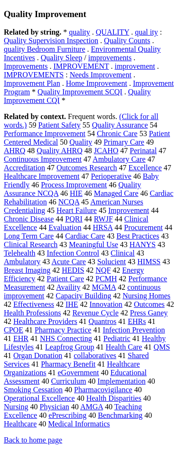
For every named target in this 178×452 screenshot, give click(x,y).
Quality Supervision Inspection (51, 41)
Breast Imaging (27, 270)
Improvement (128, 210)
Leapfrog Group (69, 347)
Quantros (103, 321)
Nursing (16, 407)
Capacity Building (83, 296)
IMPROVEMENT (81, 66)
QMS (161, 347)
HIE (76, 193)
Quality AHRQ (59, 151)
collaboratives (95, 355)
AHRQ (14, 151)
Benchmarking (120, 415)
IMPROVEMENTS (34, 75)
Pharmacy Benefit (68, 364)
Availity (68, 287)
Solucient (111, 262)
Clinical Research (30, 244)
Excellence (145, 168)
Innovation (106, 304)
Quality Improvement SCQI (79, 92)
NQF (103, 270)
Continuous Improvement (43, 159)
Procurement (143, 227)
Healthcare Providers (45, 321)
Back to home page (33, 440)
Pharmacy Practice (63, 330)
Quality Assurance (120, 125)
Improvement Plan (32, 83)
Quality (80, 142)
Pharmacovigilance (103, 390)
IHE (72, 304)
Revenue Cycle (95, 313)
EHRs (137, 321)
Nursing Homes (146, 296)
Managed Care (116, 193)
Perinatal (143, 151)
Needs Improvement (100, 75)
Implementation (121, 381)
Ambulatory (22, 262)
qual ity (146, 32)
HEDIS (73, 270)
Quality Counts (127, 41)
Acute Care (68, 262)
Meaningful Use (93, 244)
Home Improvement (96, 83)
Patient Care (65, 279)
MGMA (104, 287)
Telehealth (19, 253)
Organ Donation (37, 355)
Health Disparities (113, 398)
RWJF (103, 219)
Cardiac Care (85, 236)
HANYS (143, 244)
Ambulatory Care (119, 159)
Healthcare (20, 424)
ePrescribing (67, 415)
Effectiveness (33, 304)
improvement (134, 66)
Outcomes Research (86, 168)
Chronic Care (117, 133)
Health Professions (32, 313)
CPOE (13, 330)
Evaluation (64, 227)
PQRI (73, 219)
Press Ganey (149, 313)
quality (79, 32)
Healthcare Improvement (41, 176)
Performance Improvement (44, 133)
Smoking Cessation (33, 390)
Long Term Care (29, 236)
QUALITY (113, 32)
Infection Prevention (134, 330)
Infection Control (73, 253)
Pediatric (117, 338)
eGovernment (78, 373)
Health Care (124, 347)
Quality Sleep (62, 58)
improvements (110, 58)
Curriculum (68, 381)
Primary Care (123, 142)
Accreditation (24, 168)
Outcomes (149, 304)
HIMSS (148, 262)
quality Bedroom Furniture (44, 49)
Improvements (25, 66)
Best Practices (137, 236)
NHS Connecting (66, 338)
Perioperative (111, 176)
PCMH (106, 279)
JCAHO (106, 151)
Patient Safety (59, 125)
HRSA (102, 227)
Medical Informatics (79, 424)
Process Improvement (74, 185)
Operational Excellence (39, 398)
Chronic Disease (29, 219)
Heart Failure (76, 210)
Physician (54, 407)
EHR (20, 338)
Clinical (123, 253)
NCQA (68, 202)
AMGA (91, 407)
